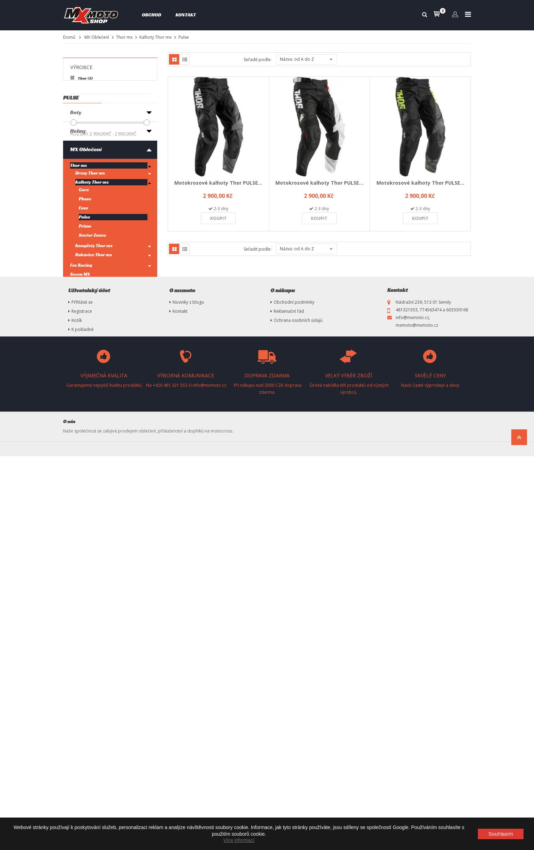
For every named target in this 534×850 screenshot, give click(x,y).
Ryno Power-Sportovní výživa (99, 447)
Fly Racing (80, 363)
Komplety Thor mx (94, 325)
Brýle (77, 388)
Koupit (218, 218)
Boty (76, 192)
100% (75, 372)
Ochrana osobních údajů (298, 714)
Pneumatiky (85, 506)
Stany (77, 543)
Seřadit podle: (258, 59)
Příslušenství (87, 469)
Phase (85, 279)
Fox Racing (81, 345)
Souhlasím (500, 834)
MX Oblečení (96, 37)
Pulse (84, 297)
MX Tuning (83, 580)
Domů (69, 37)
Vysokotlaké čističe (95, 562)
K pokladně (82, 723)
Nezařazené (85, 636)
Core (84, 270)
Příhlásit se (82, 696)
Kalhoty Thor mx (155, 37)
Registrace (81, 705)
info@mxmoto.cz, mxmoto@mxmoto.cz (417, 715)
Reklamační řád (289, 705)
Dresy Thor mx (90, 253)
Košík (76, 714)
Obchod (151, 15)
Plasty (78, 599)
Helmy (78, 210)
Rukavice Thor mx (93, 335)
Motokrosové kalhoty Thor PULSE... (218, 182)
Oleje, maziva (87, 525)
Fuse (83, 288)
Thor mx (124, 37)
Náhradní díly (87, 617)
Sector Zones (92, 315)
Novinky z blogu (188, 696)
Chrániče (81, 406)
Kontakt (185, 15)
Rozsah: (79, 134)
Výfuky (79, 488)
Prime (85, 306)
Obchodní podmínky (294, 696)
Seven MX (80, 354)
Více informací (238, 840)
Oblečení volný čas (93, 425)
